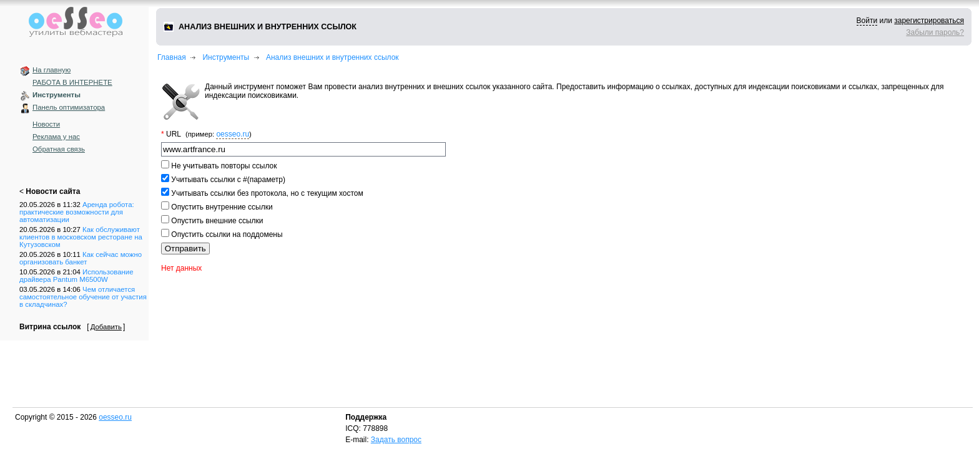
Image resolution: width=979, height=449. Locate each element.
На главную (51, 70)
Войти (867, 20)
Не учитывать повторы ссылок (223, 166)
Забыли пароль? (935, 32)
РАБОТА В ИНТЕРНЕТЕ (72, 82)
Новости (46, 124)
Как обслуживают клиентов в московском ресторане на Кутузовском (80, 237)
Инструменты (56, 95)
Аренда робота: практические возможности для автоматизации (76, 212)
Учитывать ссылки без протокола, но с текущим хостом (266, 193)
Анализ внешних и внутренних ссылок (332, 57)
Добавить (106, 327)
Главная (171, 57)
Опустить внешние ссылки (216, 220)
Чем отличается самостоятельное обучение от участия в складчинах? (83, 297)
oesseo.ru (232, 134)
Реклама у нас (56, 136)
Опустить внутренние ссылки (221, 207)
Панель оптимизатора (68, 107)
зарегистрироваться (929, 20)
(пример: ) (218, 134)
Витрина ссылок (50, 326)
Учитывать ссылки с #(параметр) (227, 179)
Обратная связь (58, 149)
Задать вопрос (396, 439)
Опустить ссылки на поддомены (226, 234)
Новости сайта (53, 191)
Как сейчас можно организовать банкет (80, 258)
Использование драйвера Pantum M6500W (76, 275)
